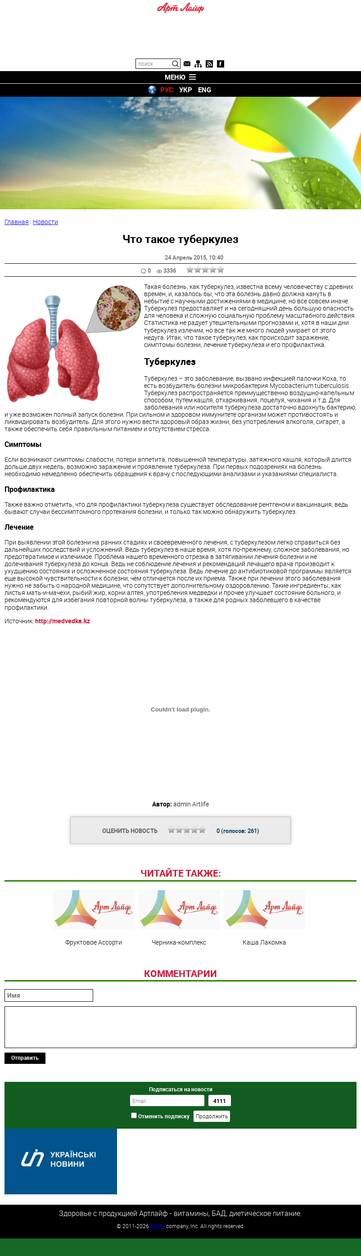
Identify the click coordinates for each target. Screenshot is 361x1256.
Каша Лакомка (264, 979)
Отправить (25, 1119)
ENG (204, 89)
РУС (166, 89)
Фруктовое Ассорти (93, 979)
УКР (185, 89)
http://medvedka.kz (62, 621)
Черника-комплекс (179, 979)
